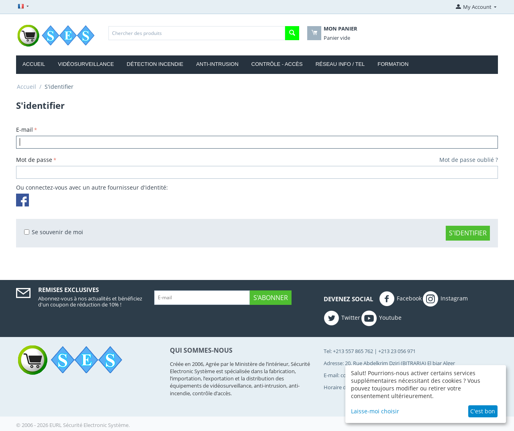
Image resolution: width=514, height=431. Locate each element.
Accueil (26, 86)
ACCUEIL (33, 64)
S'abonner (270, 297)
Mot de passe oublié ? (468, 159)
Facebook (400, 298)
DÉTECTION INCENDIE (155, 64)
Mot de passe (34, 159)
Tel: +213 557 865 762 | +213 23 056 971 (370, 351)
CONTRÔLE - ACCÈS (277, 64)
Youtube (381, 318)
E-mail (24, 129)
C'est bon (482, 411)
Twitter (342, 318)
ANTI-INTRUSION (217, 64)
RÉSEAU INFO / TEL (340, 64)
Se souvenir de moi (53, 232)
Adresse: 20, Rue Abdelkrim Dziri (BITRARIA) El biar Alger (389, 363)
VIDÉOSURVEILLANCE (86, 64)
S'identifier (468, 233)
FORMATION (392, 64)
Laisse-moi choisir (375, 411)
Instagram (445, 298)
